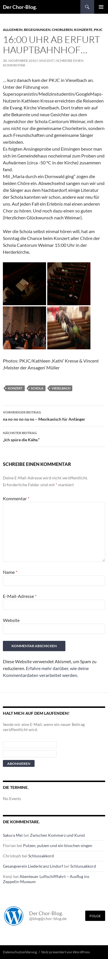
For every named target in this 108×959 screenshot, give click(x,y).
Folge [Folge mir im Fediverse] (95, 916)
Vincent (46, 60)
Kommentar (16, 498)
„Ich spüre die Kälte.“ (54, 436)
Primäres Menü (101, 7)
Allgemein (12, 29)
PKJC (98, 29)
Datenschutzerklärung (20, 952)
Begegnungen (37, 29)
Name (10, 572)
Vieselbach (61, 388)
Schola (37, 388)
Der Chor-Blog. (20, 7)
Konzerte (83, 29)
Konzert (15, 388)
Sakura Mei (13, 835)
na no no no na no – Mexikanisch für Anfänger (54, 415)
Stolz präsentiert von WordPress (65, 952)
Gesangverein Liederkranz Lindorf (33, 866)
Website (11, 620)
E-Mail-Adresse (20, 596)
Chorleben (62, 29)
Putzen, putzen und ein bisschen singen (57, 845)
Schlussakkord (41, 855)
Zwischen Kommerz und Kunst (57, 835)
